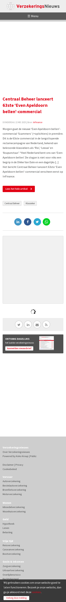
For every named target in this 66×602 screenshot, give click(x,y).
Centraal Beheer (12, 203)
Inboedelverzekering (14, 507)
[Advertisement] (33, 54)
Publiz (33, 456)
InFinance (37, 122)
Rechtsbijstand (10, 578)
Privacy (19, 464)
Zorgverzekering (12, 566)
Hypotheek (8, 523)
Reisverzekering (11, 545)
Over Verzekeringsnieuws (16, 452)
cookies (36, 592)
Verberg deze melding (16, 597)
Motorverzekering (12, 494)
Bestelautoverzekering (15, 485)
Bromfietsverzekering (14, 489)
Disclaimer (8, 464)
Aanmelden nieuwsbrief (19, 348)
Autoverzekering (11, 481)
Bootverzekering (12, 553)
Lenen (6, 528)
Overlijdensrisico (12, 574)
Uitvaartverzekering (13, 570)
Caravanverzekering (13, 549)
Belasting (7, 532)
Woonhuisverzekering (14, 511)
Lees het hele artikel (16, 188)
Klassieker (30, 203)
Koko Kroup (22, 456)
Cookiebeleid (10, 469)
